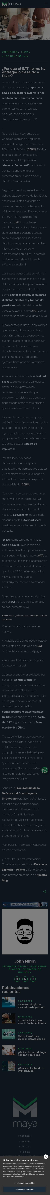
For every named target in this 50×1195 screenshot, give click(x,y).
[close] (46, 1156)
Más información (17, 1177)
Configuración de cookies (24, 1183)
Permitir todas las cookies (24, 1189)
